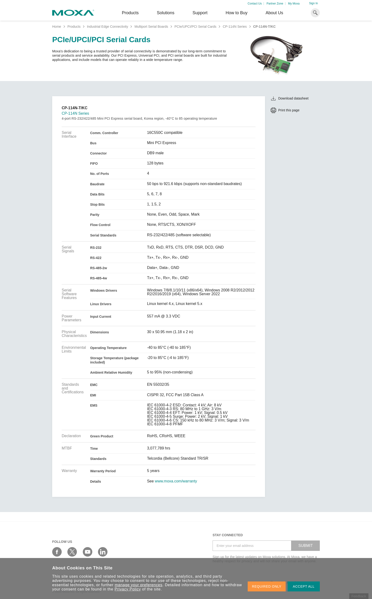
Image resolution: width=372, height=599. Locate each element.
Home (56, 26)
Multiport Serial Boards (151, 26)
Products (73, 26)
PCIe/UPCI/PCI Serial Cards (195, 26)
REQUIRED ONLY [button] (266, 586)
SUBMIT (305, 546)
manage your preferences (139, 585)
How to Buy (236, 12)
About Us (274, 12)
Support (199, 12)
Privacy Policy (128, 589)
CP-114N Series (235, 26)
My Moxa (294, 3)
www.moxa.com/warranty (176, 481)
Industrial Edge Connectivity (107, 26)
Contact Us (255, 3)
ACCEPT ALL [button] (304, 586)
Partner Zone (275, 3)
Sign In (313, 3)
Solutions (165, 12)
